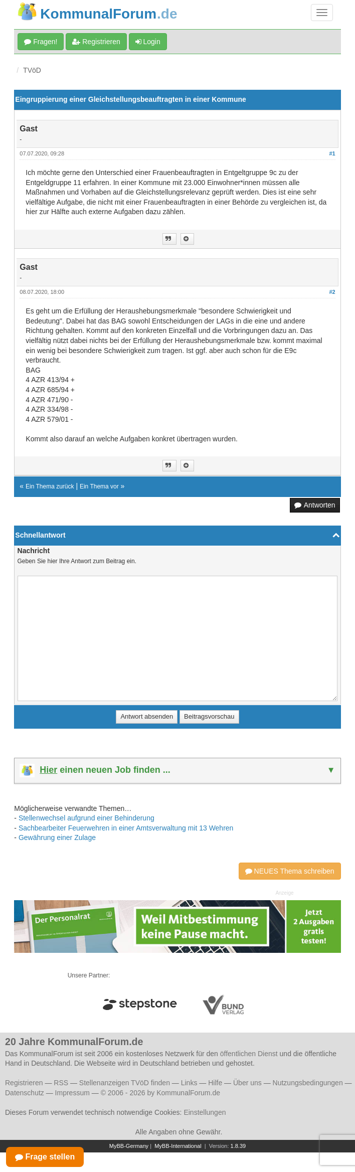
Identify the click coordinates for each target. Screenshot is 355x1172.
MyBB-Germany (128, 1146)
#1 (332, 153)
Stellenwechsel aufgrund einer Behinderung (86, 818)
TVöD (32, 70)
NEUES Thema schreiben (289, 871)
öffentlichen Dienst (249, 1054)
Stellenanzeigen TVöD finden (124, 1083)
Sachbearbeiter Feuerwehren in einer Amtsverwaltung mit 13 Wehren (126, 828)
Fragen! (40, 42)
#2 (332, 292)
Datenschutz (24, 1093)
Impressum (72, 1093)
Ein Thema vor (99, 486)
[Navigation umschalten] (322, 12)
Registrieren (96, 42)
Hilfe (215, 1083)
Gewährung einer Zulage (57, 837)
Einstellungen (205, 1112)
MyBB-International (178, 1146)
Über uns (247, 1083)
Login (147, 42)
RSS (61, 1083)
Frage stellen (45, 1156)
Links (189, 1083)
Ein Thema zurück (50, 486)
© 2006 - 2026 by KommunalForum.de (160, 1093)
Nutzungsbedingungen (308, 1083)
